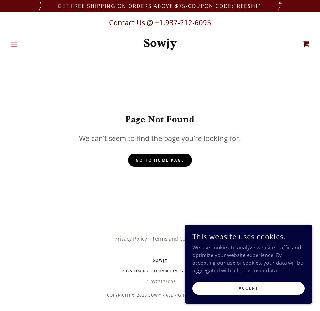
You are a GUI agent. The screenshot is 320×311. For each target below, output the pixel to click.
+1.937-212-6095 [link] (183, 22)
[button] (30, 44)
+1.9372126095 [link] (160, 282)
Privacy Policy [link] (131, 238)
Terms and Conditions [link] (178, 238)
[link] (160, 44)
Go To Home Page (160, 160)
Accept (248, 288)
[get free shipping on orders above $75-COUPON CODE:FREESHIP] (160, 6)
